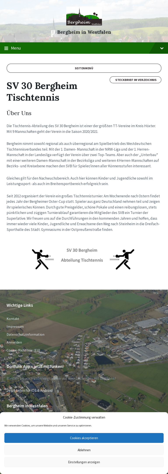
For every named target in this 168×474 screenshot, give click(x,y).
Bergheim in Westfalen (84, 32)
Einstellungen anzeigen (84, 462)
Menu (84, 48)
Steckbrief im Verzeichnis (136, 80)
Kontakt (13, 318)
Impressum (15, 326)
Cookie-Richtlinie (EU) (23, 350)
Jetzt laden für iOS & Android (30, 390)
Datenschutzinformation (25, 334)
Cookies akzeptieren (84, 438)
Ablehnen (84, 450)
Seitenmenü (84, 68)
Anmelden (14, 342)
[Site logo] (84, 24)
